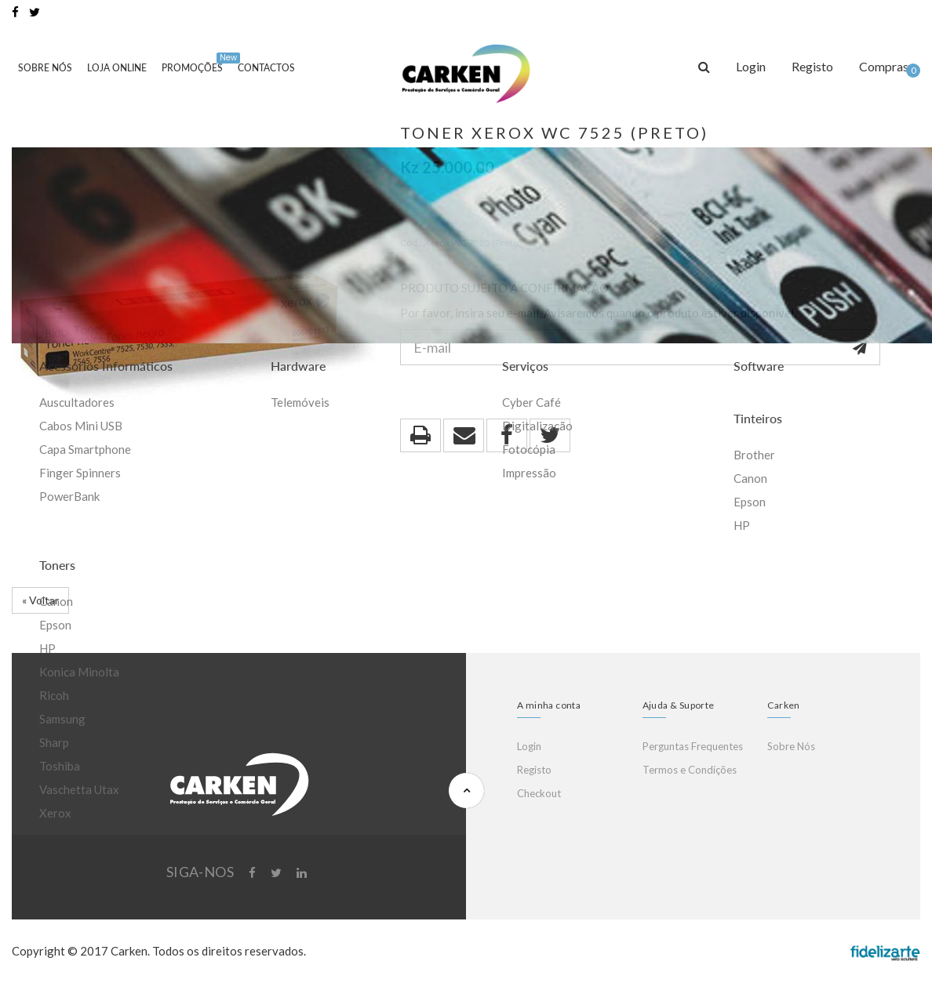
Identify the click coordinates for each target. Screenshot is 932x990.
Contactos (266, 68)
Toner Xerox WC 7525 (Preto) (554, 132)
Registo (534, 769)
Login (529, 746)
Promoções (195, 63)
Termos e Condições (690, 769)
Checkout (539, 793)
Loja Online (117, 68)
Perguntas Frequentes (693, 746)
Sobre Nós (45, 68)
